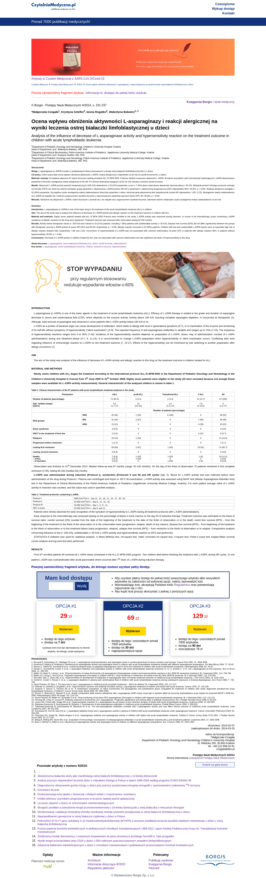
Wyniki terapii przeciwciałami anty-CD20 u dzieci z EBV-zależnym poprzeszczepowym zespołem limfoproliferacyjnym (104, 840)
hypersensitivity (119, 247)
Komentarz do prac (48, 789)
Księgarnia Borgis (160, 864)
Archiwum (94, 860)
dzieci (95, 243)
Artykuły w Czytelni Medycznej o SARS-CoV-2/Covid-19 (67, 78)
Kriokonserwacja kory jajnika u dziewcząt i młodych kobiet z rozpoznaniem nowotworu (86, 794)
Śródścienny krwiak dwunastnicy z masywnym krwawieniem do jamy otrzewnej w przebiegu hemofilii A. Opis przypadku (105, 836)
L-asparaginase (50, 247)
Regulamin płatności (101, 868)
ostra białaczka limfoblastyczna (77, 243)
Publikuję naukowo (161, 860)
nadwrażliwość (120, 243)
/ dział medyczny (211, 101)
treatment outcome (102, 247)
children (89, 247)
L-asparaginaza (55, 243)
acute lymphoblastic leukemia (71, 247)
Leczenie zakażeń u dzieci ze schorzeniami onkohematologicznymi (75, 803)
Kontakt (228, 13)
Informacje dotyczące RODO (106, 864)
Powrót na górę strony (215, 764)
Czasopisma (225, 4)
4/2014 (80, 85)
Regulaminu (182, 584)
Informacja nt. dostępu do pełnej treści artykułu (116, 92)
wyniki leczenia (105, 243)
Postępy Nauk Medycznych (62, 85)
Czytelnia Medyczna (39, 85)
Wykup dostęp (223, 9)
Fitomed (154, 868)
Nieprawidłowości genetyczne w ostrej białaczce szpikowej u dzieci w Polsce (81, 816)
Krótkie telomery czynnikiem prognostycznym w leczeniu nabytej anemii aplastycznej (85, 798)
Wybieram (66, 629)
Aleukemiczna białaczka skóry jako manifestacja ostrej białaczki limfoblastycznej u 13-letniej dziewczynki (97, 776)
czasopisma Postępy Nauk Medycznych (212, 757)
